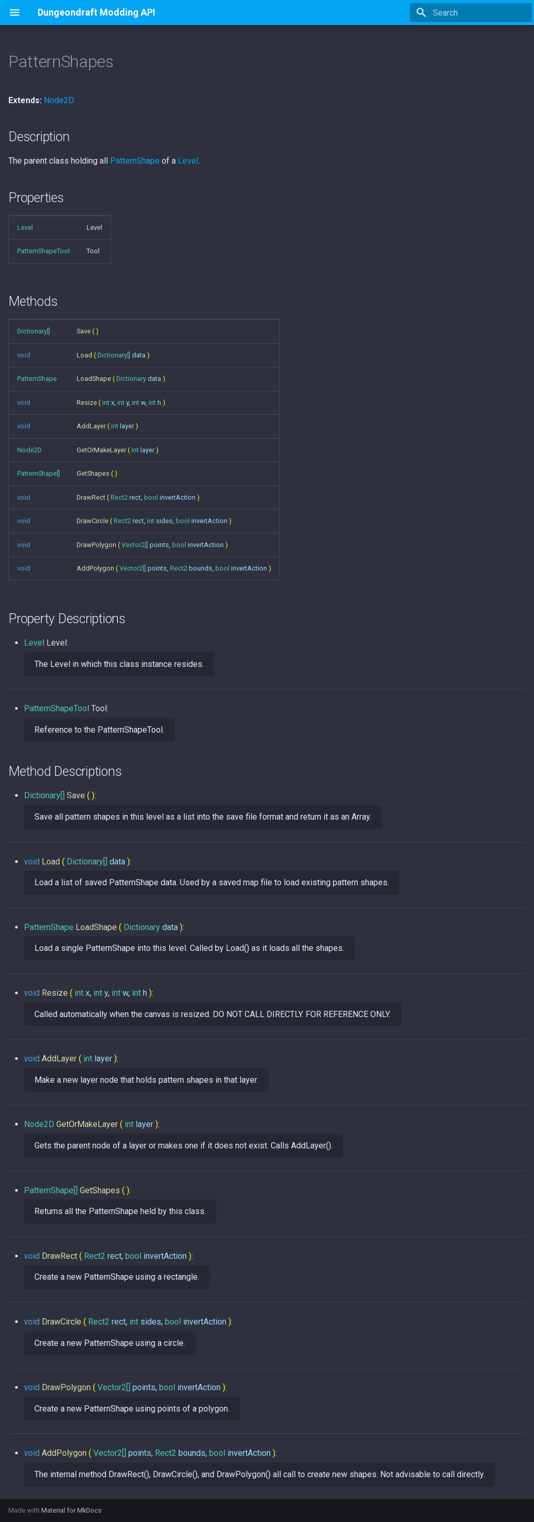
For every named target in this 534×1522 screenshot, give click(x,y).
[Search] (471, 12)
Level (188, 161)
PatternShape (135, 161)
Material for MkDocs (71, 1510)
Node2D (59, 100)
